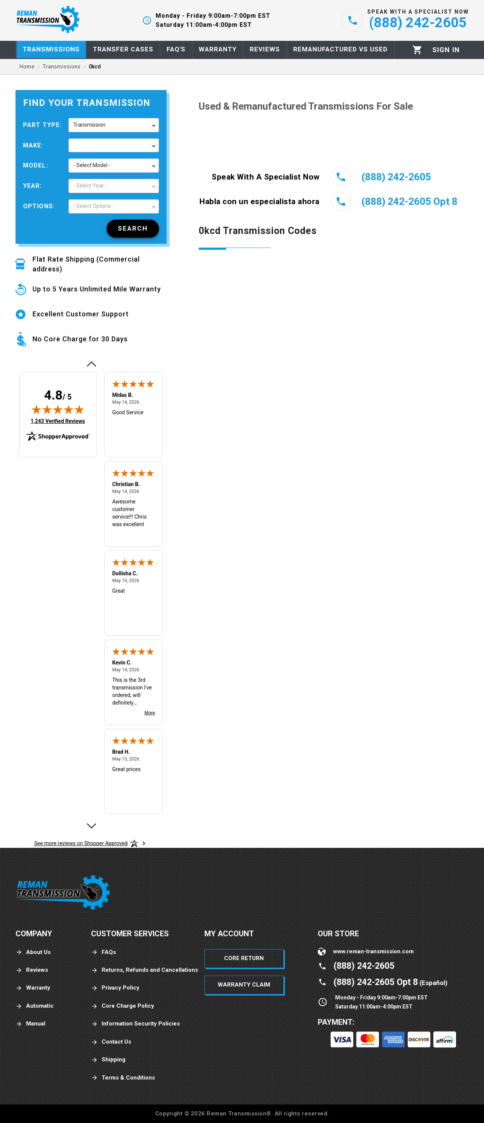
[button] (113, 145)
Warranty (32, 987)
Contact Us (111, 1042)
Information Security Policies (135, 1023)
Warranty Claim (244, 984)
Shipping (108, 1059)
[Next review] (91, 826)
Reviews (31, 970)
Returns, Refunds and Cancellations (144, 970)
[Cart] (417, 49)
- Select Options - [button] (93, 206)
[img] (57, 409)
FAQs (103, 952)
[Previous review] (91, 364)
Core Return (244, 958)
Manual (30, 1023)
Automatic (34, 1006)
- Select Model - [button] (91, 165)
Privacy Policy (115, 987)
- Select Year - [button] (90, 186)
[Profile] (446, 50)
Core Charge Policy (122, 1006)
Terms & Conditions (123, 1077)
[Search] (133, 229)
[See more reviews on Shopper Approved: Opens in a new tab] (80, 843)
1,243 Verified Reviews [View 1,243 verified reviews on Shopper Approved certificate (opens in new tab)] (58, 420)
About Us (33, 952)
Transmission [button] (89, 125)
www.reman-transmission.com (373, 951)
